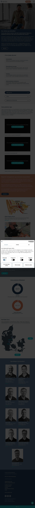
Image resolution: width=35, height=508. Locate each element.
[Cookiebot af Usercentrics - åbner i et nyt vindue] (29, 241)
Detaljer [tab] (17, 244)
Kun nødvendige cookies (6, 265)
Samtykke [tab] (6, 244)
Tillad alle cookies (28, 264)
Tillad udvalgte (17, 264)
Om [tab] (29, 244)
